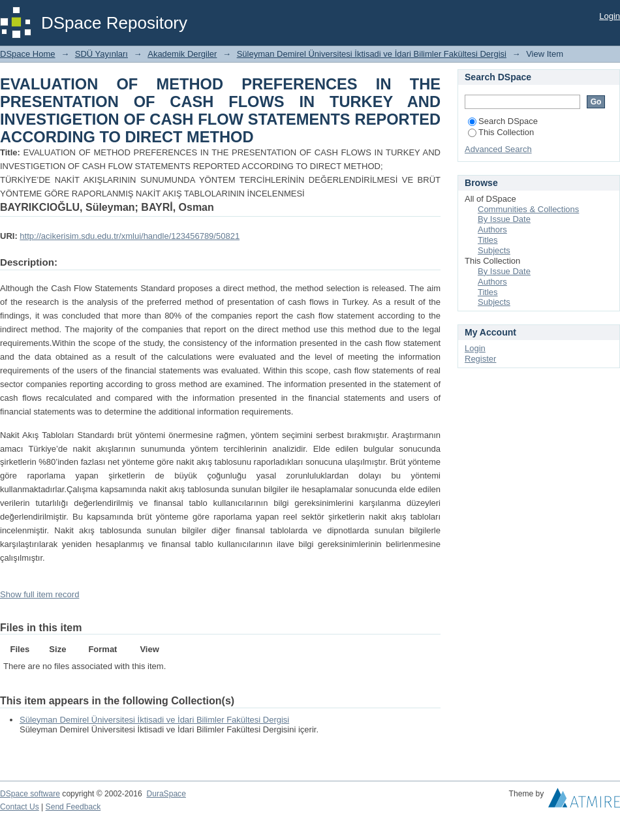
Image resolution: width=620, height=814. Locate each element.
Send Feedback (73, 806)
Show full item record (39, 594)
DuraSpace (165, 793)
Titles (488, 240)
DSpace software (30, 793)
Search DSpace (503, 121)
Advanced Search (498, 149)
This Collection (501, 132)
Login (609, 16)
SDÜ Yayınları (101, 54)
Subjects (494, 250)
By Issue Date (504, 219)
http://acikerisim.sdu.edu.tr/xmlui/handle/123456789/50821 (130, 236)
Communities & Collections (528, 209)
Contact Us (19, 806)
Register (480, 359)
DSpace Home (27, 54)
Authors (492, 229)
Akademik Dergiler (182, 54)
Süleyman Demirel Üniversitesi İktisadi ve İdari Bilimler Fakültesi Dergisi (371, 54)
